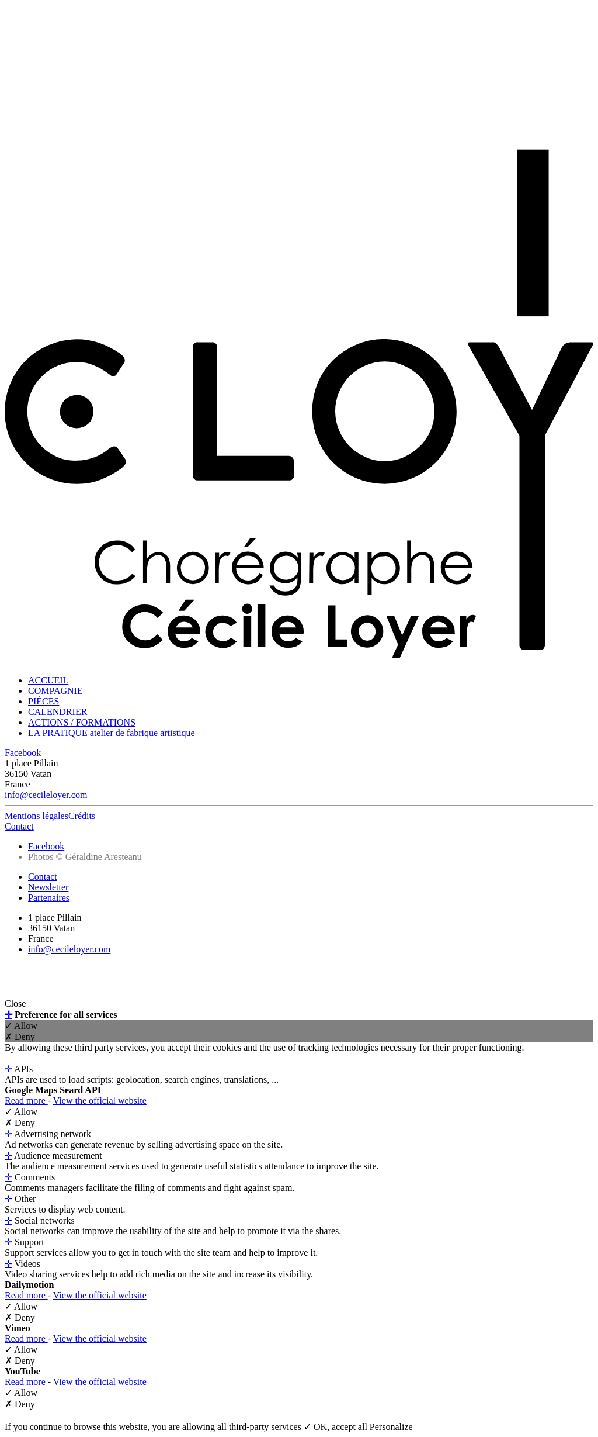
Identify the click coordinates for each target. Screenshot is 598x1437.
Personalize (391, 1427)
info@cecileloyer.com (46, 795)
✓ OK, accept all (337, 1427)
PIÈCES (43, 701)
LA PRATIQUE (111, 733)
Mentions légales (36, 816)
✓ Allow (21, 1026)
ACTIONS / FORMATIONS (81, 722)
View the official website (100, 1101)
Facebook (23, 753)
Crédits (81, 816)
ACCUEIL (48, 680)
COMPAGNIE (55, 691)
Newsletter (48, 887)
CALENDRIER (57, 712)
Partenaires (48, 898)
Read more (26, 1101)
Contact (19, 826)
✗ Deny (20, 1037)
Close (15, 1003)
